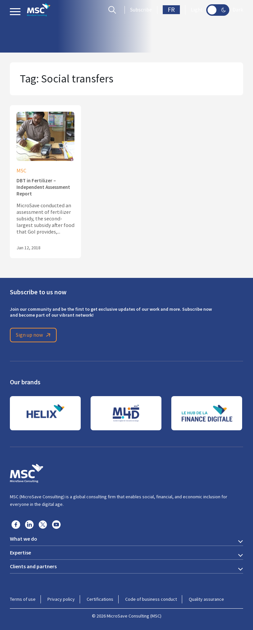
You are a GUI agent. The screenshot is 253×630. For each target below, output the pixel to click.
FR (171, 10)
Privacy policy (61, 599)
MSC (21, 171)
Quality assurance (206, 599)
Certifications (100, 599)
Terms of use (23, 599)
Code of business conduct (151, 599)
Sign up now (34, 335)
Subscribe (141, 10)
